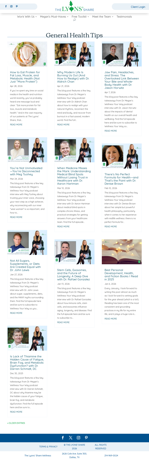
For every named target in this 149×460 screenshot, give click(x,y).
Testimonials (124, 17)
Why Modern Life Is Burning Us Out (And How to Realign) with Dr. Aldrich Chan (73, 76)
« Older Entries (16, 423)
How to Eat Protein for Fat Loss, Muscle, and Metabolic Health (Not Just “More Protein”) (25, 76)
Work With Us (25, 17)
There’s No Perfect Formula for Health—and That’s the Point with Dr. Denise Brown (121, 178)
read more (16, 124)
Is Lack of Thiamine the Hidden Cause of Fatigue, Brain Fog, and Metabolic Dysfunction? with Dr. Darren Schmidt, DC (27, 363)
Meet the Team (101, 17)
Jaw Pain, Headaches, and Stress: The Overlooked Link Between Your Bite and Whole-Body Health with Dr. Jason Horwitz (122, 79)
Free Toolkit (79, 17)
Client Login (138, 7)
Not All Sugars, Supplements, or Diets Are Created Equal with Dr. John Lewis (25, 265)
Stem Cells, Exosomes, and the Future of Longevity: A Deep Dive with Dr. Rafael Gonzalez (73, 274)
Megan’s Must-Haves (53, 17)
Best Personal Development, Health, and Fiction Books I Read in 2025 (121, 274)
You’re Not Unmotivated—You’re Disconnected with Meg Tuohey (26, 171)
